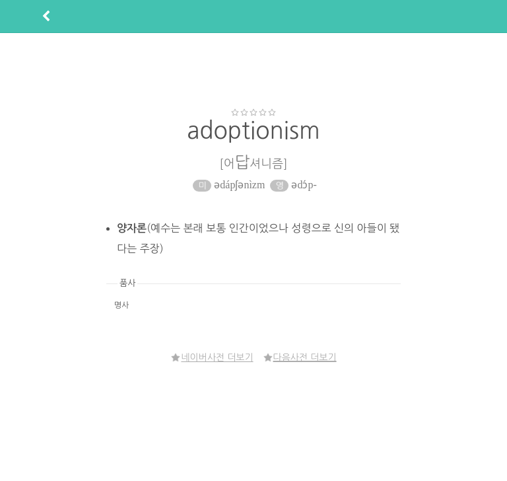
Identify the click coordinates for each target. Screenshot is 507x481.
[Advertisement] (253, 70)
